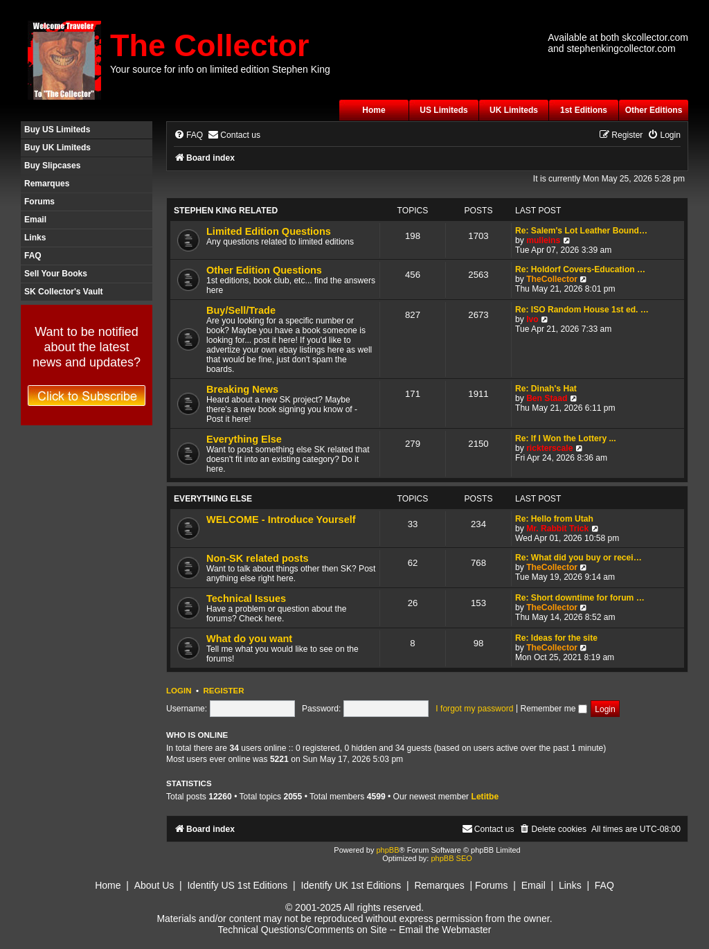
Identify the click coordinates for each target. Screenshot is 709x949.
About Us (154, 885)
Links (35, 237)
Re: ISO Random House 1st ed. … (582, 309)
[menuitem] (188, 135)
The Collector (209, 45)
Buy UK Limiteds (57, 147)
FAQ (33, 255)
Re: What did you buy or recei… (578, 557)
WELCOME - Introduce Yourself (281, 519)
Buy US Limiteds (57, 129)
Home (373, 110)
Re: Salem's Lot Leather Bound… (581, 231)
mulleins (543, 240)
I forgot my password (474, 708)
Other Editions (654, 110)
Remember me (553, 708)
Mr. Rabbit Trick (557, 528)
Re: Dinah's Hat (546, 388)
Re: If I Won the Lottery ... (565, 438)
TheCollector (551, 279)
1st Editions (583, 110)
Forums (39, 201)
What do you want (249, 638)
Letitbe (485, 796)
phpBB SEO (451, 858)
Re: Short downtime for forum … (580, 598)
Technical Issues (246, 598)
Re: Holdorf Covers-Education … (580, 269)
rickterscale (549, 448)
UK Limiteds (514, 110)
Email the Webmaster (445, 929)
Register (223, 690)
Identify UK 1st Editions (350, 885)
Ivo (532, 319)
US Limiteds (443, 110)
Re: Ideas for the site (556, 638)
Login (179, 690)
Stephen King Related (226, 210)
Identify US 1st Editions (237, 885)
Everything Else (244, 439)
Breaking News (242, 389)
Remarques (46, 183)
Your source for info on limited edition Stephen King (220, 69)
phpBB (387, 850)
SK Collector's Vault (63, 291)
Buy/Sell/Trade (241, 310)
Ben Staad (546, 398)
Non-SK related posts (257, 558)
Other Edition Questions (264, 270)
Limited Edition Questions (268, 231)
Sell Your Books (55, 273)
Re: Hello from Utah (554, 519)
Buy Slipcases (52, 165)
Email (35, 219)
